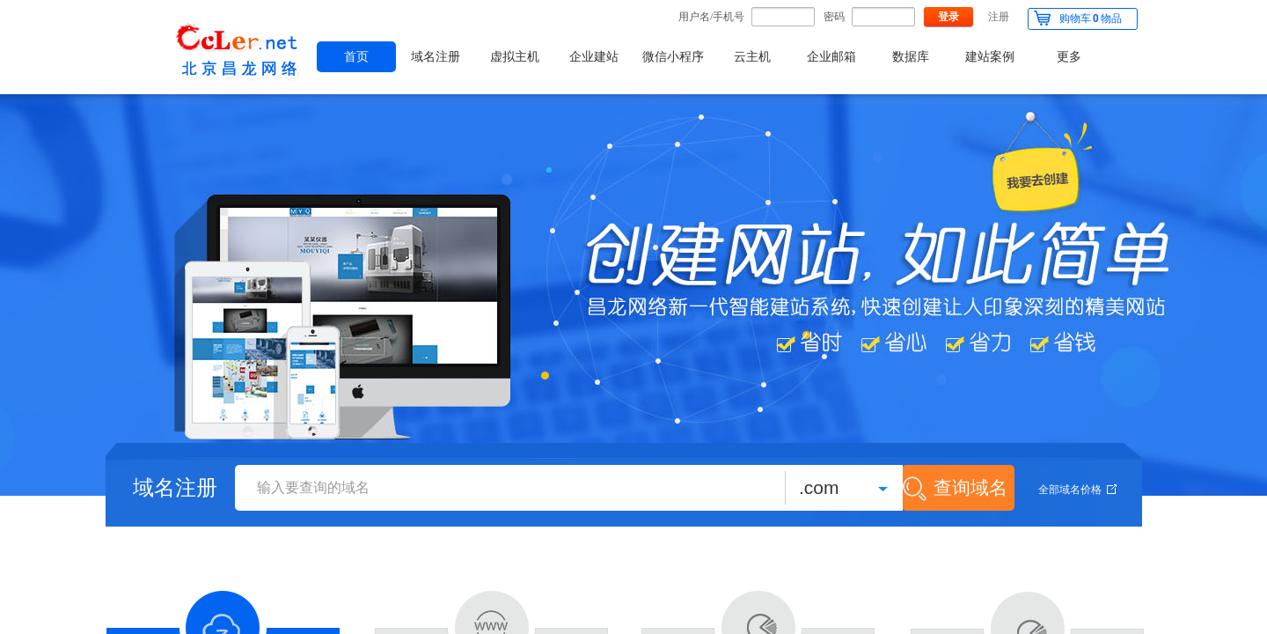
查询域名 (970, 487)
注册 (998, 17)
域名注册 (435, 56)
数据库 (910, 56)
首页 (356, 56)
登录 (948, 17)
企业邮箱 (831, 56)
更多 (1069, 56)
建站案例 (989, 56)
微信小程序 (673, 56)
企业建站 (594, 56)
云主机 (752, 56)
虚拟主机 (514, 56)
